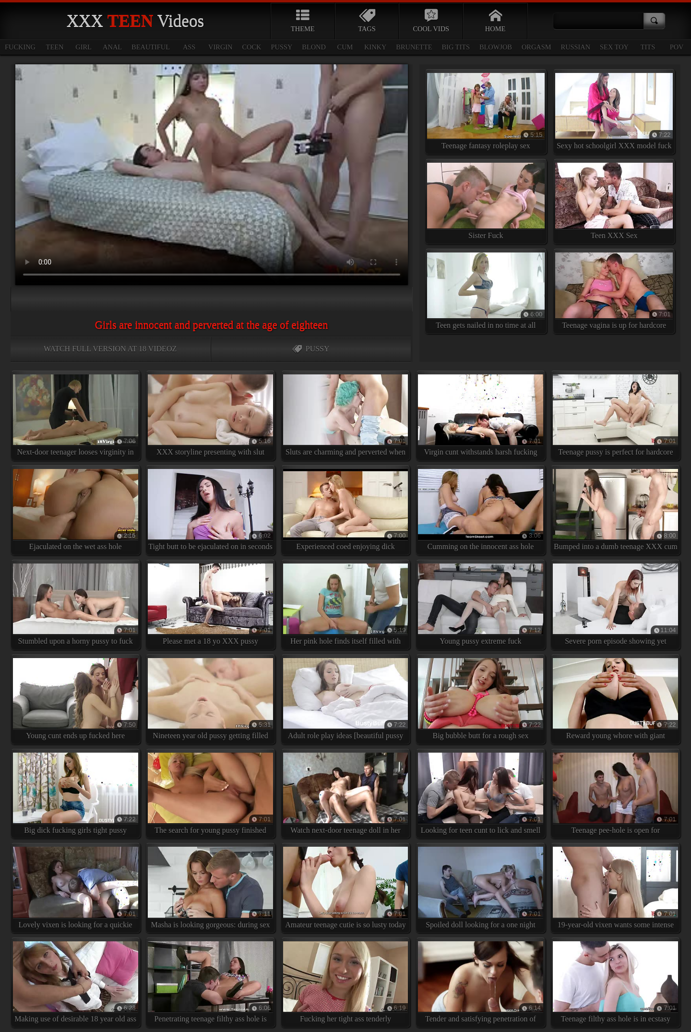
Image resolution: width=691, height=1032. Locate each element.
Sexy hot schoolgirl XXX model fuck (614, 111)
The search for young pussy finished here (210, 796)
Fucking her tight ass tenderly (345, 982)
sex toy (614, 47)
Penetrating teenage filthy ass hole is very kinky (210, 984)
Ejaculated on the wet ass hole (75, 510)
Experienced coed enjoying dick (345, 510)
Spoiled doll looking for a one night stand (480, 890)
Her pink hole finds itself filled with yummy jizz (345, 607)
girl (83, 47)
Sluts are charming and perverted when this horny (345, 417)
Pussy (311, 349)
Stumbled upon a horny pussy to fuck (75, 604)
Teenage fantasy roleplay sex (486, 111)
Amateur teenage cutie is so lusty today (345, 887)
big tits (455, 47)
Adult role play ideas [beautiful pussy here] (345, 701)
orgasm (536, 47)
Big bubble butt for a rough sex (480, 699)
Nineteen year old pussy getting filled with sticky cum (210, 701)
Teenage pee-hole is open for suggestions (615, 796)
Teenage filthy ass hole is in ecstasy (615, 982)
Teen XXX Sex (614, 201)
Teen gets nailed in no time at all (486, 290)
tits (648, 47)
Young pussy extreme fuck (480, 604)
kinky (375, 47)
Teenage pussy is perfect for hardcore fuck (615, 417)
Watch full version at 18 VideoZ (110, 349)
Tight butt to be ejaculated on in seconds (210, 510)
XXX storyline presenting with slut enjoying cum (210, 417)
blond (314, 47)
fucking (20, 47)
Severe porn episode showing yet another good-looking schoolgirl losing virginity (615, 607)
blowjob (495, 47)
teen (55, 47)
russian (576, 47)
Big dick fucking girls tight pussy (75, 793)
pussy (282, 47)
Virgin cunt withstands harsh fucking (480, 415)
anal (112, 47)
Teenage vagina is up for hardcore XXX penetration (614, 293)
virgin (220, 47)
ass (189, 47)
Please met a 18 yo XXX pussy (210, 604)
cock (252, 47)
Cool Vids (431, 20)
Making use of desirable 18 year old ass (75, 982)
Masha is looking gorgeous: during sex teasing (210, 890)
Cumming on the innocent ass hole (480, 510)
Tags (367, 20)
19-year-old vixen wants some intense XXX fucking (615, 890)
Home (495, 20)
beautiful (150, 47)
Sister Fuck (486, 201)
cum (345, 47)
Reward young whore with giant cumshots (615, 701)
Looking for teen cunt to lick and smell (480, 793)
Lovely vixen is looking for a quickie (75, 887)
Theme (302, 20)
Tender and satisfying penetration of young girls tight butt (480, 984)
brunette (414, 47)
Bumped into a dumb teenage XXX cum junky (615, 512)
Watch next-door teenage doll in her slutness (345, 796)
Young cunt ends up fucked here (75, 699)
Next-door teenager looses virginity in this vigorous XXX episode (75, 417)
